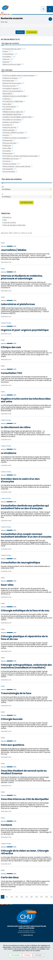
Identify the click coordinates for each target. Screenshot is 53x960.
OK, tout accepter (15, 955)
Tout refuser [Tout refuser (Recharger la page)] (27, 955)
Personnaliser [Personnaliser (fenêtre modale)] (38, 955)
